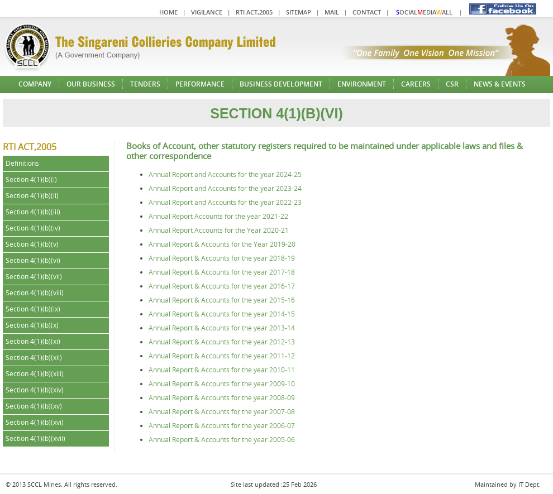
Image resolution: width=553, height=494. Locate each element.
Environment (361, 84)
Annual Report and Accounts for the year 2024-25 (225, 174)
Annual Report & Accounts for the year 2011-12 (222, 356)
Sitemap (298, 12)
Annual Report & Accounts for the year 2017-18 (222, 272)
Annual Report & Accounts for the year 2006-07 (222, 425)
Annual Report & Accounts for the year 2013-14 (222, 328)
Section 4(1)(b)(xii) (34, 357)
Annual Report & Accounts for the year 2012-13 (222, 342)
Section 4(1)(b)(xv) (34, 406)
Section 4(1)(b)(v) (32, 244)
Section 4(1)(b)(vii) (34, 276)
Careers (416, 84)
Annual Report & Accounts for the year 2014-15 (222, 314)
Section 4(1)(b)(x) (32, 325)
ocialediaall (424, 12)
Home (168, 12)
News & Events (500, 84)
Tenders (145, 84)
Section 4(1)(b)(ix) (33, 309)
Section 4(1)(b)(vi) (33, 260)
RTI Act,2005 (254, 12)
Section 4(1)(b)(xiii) (35, 373)
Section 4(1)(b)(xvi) (35, 422)
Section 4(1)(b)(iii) (33, 212)
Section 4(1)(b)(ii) (32, 195)
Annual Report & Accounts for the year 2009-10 (222, 384)
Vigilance (206, 12)
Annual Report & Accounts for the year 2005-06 (222, 439)
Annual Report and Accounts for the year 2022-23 (225, 202)
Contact (366, 12)
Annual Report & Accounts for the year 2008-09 (222, 397)
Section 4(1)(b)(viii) (35, 293)
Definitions (22, 163)
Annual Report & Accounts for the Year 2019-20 (222, 244)
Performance (200, 84)
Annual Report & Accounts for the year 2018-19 (222, 258)
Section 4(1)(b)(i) (31, 179)
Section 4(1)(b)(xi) (33, 341)
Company (34, 84)
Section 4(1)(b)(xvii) (35, 438)
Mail (332, 12)
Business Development (281, 84)
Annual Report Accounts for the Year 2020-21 (219, 230)
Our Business (90, 84)
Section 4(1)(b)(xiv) (35, 390)
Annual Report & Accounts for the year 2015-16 (222, 300)
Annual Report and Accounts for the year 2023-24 (225, 188)
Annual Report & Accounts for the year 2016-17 (222, 286)
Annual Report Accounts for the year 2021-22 (218, 216)
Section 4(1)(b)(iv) (33, 228)
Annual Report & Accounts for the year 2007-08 (222, 411)
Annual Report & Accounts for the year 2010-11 (222, 370)
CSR (452, 84)
